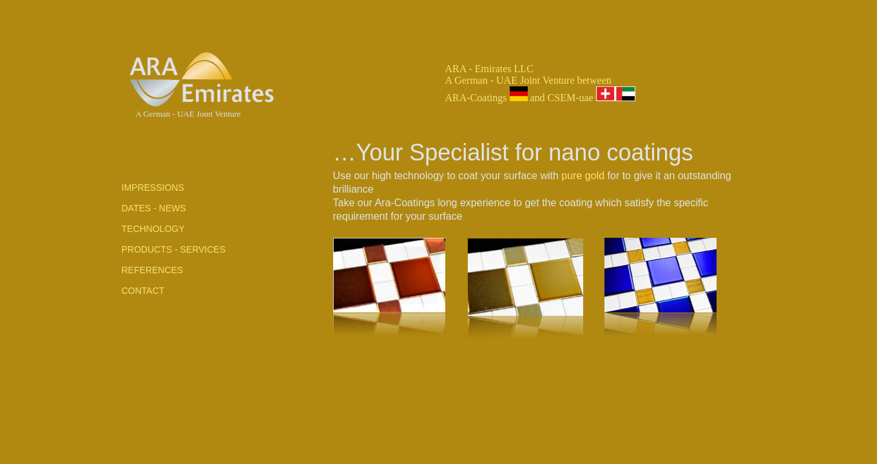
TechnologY (153, 229)
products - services (174, 249)
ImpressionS (153, 187)
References (153, 270)
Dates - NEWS (154, 208)
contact (143, 290)
